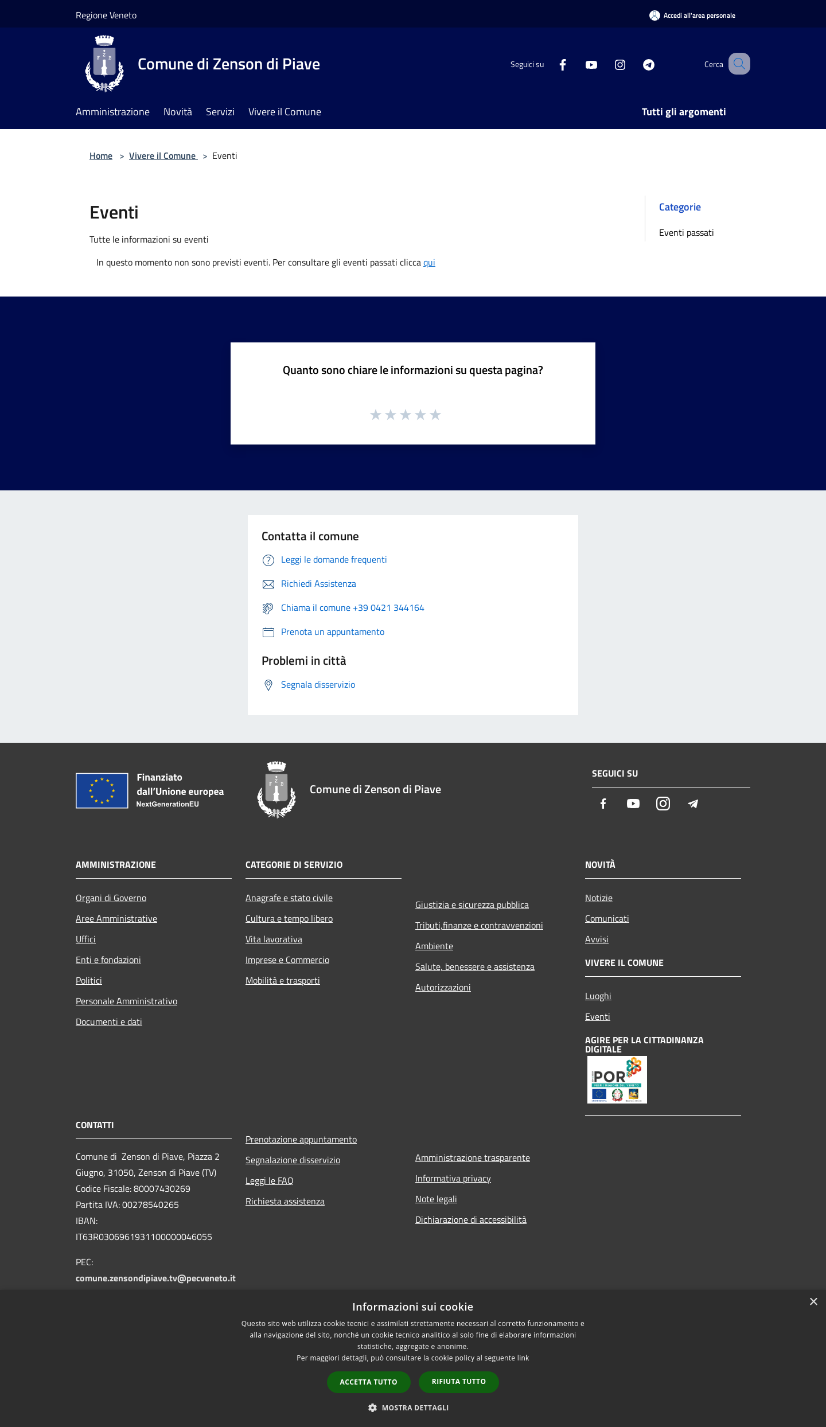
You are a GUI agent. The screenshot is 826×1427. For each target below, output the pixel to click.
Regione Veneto (106, 15)
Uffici (86, 939)
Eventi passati (686, 232)
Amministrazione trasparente (472, 1157)
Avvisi (597, 939)
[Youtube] (577, 63)
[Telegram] (634, 63)
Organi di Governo (111, 897)
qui (429, 262)
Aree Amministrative (116, 918)
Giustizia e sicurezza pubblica (472, 904)
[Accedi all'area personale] (692, 15)
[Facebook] (548, 63)
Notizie (599, 897)
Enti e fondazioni (108, 959)
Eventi (597, 1016)
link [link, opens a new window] (523, 1358)
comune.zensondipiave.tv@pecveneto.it (156, 1278)
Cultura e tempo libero (289, 918)
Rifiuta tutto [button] (459, 1381)
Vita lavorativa (274, 939)
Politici (89, 980)
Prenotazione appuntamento (301, 1139)
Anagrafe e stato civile (289, 897)
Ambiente (434, 946)
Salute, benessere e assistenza (475, 966)
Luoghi (598, 996)
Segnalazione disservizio (293, 1160)
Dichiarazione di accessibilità (471, 1219)
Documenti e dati (109, 1021)
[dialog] (413, 1358)
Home (100, 155)
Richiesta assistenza (285, 1201)
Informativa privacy (453, 1178)
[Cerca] (736, 63)
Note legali (436, 1199)
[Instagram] (605, 63)
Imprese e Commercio (287, 959)
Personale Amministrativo (126, 1001)
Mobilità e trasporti (283, 980)
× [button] (813, 1302)
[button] (413, 1407)
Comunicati (607, 918)
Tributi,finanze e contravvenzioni (479, 925)
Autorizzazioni (443, 987)
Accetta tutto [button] (369, 1382)
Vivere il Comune (163, 155)
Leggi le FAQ (270, 1180)
